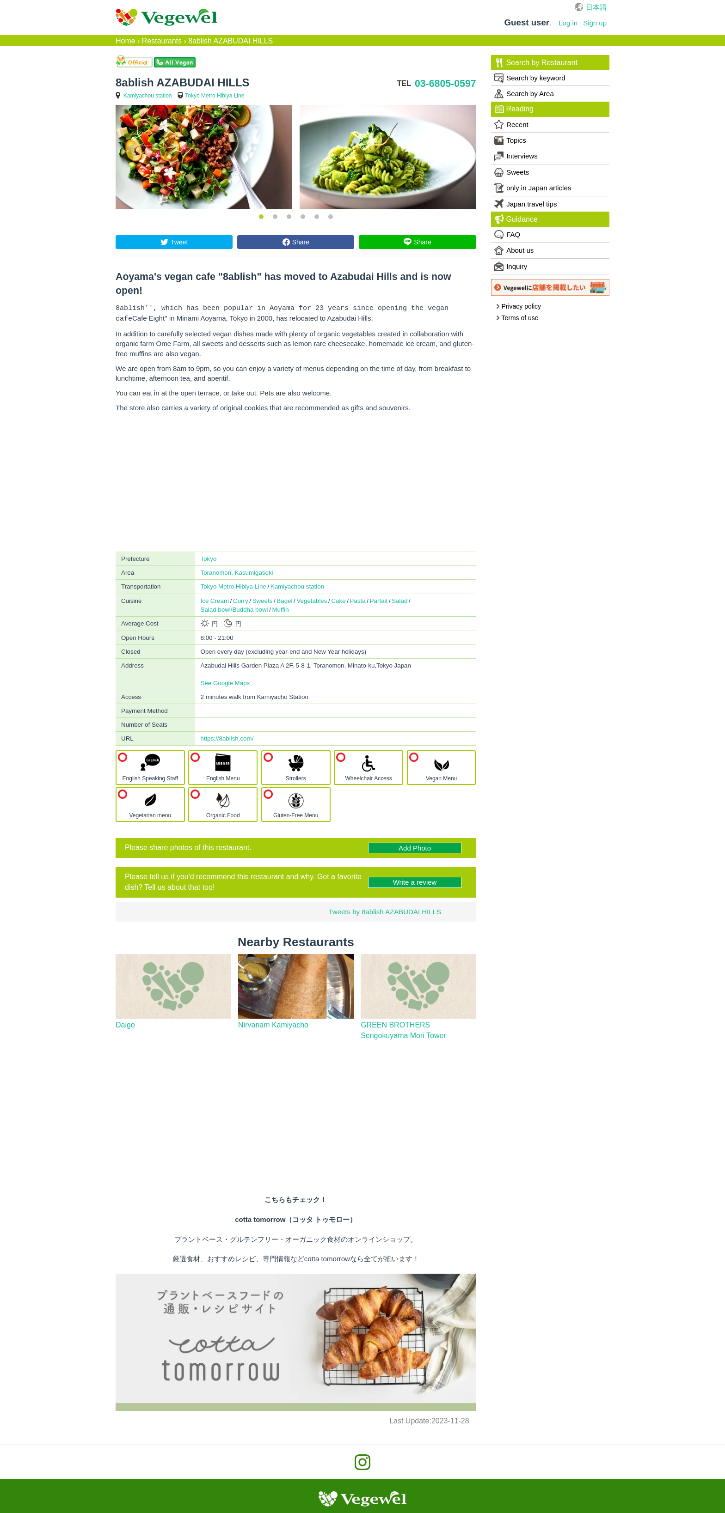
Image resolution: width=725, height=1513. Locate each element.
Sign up (595, 23)
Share (300, 242)
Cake (338, 598)
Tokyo (209, 556)
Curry (240, 598)
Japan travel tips (525, 203)
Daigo (125, 1023)
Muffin (280, 607)
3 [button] (289, 216)
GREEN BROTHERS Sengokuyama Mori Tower (403, 1028)
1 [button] (261, 216)
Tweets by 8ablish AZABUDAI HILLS (384, 910)
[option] (204, 157)
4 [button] (303, 216)
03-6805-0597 (445, 83)
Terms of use (517, 318)
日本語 (596, 7)
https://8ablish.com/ (227, 736)
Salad (399, 598)
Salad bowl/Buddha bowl (234, 607)
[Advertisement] (296, 480)
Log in (568, 23)
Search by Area (524, 93)
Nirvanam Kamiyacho (273, 1023)
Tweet (179, 242)
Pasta (358, 598)
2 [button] (275, 216)
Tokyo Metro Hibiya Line (214, 95)
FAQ (507, 234)
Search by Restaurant (536, 62)
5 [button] (316, 216)
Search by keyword (529, 78)
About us (514, 250)
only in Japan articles (532, 188)
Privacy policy (518, 306)
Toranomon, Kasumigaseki (237, 570)
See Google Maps (225, 681)
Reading (514, 109)
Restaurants (162, 41)
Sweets (262, 598)
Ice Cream (215, 598)
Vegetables (311, 598)
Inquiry (510, 266)
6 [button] (330, 216)
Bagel (284, 598)
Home (125, 41)
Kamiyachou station (147, 95)
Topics (510, 140)
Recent (511, 124)
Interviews (516, 156)
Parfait (379, 598)
